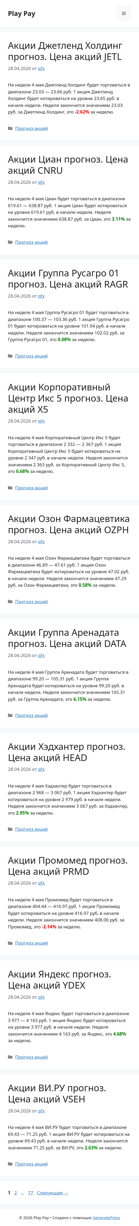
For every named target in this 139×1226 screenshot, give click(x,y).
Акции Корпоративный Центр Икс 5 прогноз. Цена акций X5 (68, 398)
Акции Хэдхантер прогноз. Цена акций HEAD (67, 752)
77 (31, 1193)
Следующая (52, 1193)
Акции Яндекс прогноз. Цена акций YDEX (59, 979)
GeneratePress (106, 1217)
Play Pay (21, 13)
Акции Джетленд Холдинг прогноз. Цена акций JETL (65, 51)
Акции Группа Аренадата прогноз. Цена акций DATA (67, 638)
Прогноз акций (31, 128)
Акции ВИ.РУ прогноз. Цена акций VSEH (57, 1093)
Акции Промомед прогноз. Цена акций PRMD (68, 865)
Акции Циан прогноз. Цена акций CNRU (68, 164)
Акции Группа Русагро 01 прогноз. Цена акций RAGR (68, 278)
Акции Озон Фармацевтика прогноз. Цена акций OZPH (69, 524)
